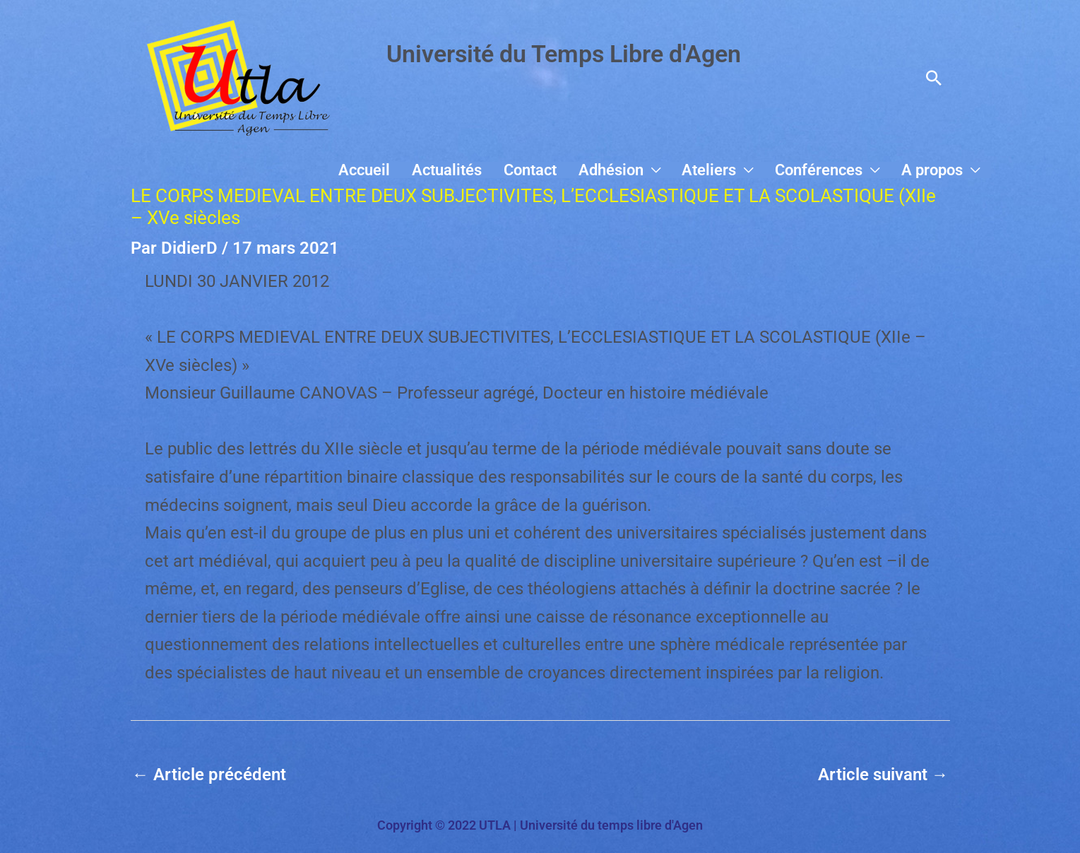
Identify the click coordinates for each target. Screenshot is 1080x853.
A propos (937, 170)
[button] (933, 77)
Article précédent (209, 774)
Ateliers (732, 170)
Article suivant (883, 774)
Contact (571, 170)
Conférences (833, 170)
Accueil (423, 170)
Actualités (497, 170)
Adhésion (642, 170)
